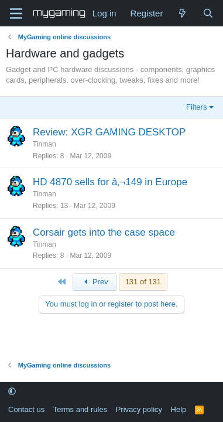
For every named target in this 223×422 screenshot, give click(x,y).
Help (179, 409)
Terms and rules (80, 409)
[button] (12, 391)
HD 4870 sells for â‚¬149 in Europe (110, 182)
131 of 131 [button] (143, 281)
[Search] (208, 13)
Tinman (44, 144)
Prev (94, 281)
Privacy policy (139, 409)
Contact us (26, 409)
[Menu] (16, 13)
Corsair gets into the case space (104, 232)
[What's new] (182, 13)
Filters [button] (196, 107)
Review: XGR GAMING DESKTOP (109, 132)
